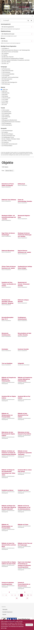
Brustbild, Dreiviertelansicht (9, 144)
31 (27, 598)
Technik (3, 108)
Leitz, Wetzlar (5, 61)
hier (5, 628)
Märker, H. (5, 48)
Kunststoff (5, 98)
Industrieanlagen (7, 130)
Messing (5, 93)
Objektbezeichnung (6, 31)
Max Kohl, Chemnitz (7, 56)
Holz (4, 91)
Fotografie (5, 75)
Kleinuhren (5, 69)
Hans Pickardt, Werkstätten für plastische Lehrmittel (15, 60)
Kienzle (4, 55)
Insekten (4, 132)
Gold (4, 104)
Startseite (5, 609)
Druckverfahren (6, 125)
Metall (4, 96)
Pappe (4, 101)
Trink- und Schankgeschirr (9, 82)
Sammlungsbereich (6, 24)
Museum (3, 38)
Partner (4, 614)
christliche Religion (7, 134)
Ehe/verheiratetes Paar (8, 135)
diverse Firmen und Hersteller (9, 51)
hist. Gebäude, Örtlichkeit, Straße (10, 139)
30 (16, 598)
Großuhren (5, 72)
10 (27, 595)
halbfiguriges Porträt (7, 137)
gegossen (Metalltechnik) (9, 120)
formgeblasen (6, 123)
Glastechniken (6, 113)
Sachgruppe (4, 66)
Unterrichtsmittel (7, 70)
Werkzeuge (5, 84)
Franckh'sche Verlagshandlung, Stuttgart (12, 58)
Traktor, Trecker (6, 140)
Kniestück (5, 142)
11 (31, 595)
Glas (4, 89)
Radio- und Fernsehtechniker (9, 77)
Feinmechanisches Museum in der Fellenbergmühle (15, 50)
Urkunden (5, 80)
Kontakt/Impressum (7, 612)
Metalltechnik (6, 111)
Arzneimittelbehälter (7, 74)
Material (3, 87)
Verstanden (29, 624)
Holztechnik (5, 116)
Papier (4, 99)
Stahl (4, 94)
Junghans (5, 53)
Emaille (4, 103)
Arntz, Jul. (5, 63)
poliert (4, 118)
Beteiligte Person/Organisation (8, 46)
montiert (5, 110)
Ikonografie (4, 128)
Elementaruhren (6, 79)
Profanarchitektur (6, 145)
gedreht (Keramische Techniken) (10, 121)
